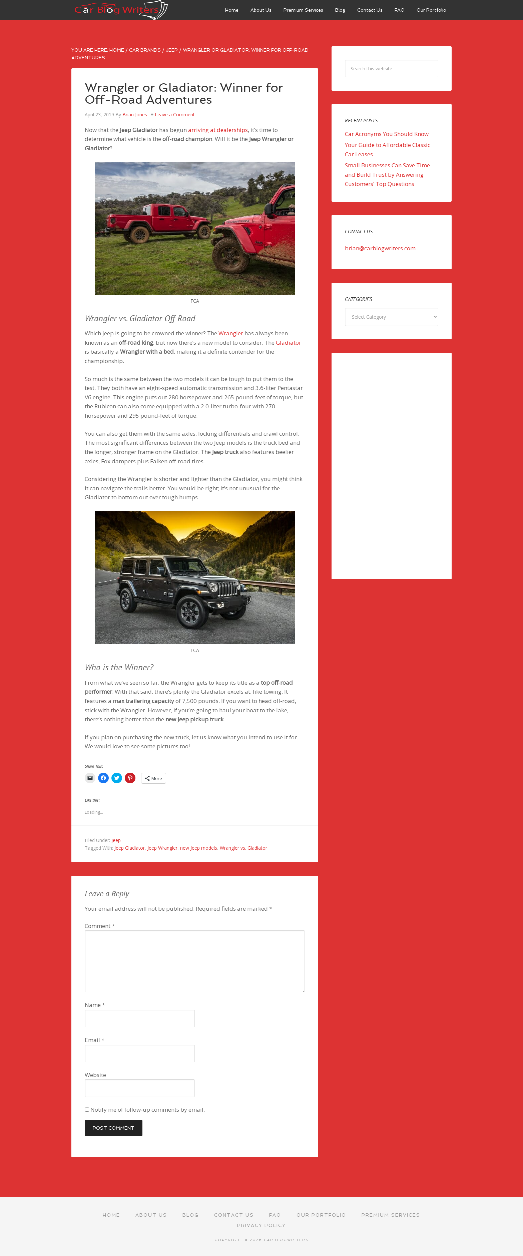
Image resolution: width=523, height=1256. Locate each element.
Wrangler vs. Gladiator (243, 848)
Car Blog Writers (121, 10)
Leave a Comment (175, 114)
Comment (100, 926)
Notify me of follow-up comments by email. (147, 1109)
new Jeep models (198, 848)
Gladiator (288, 342)
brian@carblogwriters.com (380, 248)
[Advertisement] (391, 466)
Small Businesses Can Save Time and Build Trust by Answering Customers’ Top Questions (387, 174)
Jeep (116, 840)
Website (95, 1075)
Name (95, 1005)
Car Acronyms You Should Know (387, 134)
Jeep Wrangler (162, 848)
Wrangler (230, 333)
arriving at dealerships (218, 130)
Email (94, 1040)
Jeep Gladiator (129, 848)
